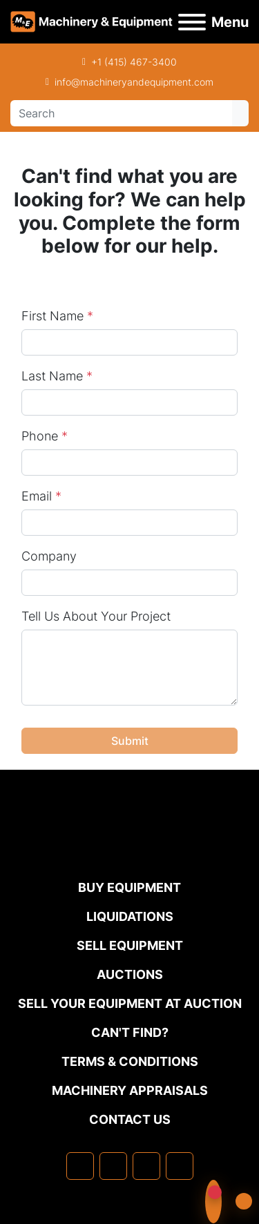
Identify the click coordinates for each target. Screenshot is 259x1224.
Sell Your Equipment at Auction (130, 1003)
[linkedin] (113, 1166)
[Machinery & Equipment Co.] (130, 850)
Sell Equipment (130, 945)
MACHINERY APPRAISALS (130, 1090)
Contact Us (130, 1119)
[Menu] (192, 22)
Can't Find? (130, 1032)
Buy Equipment (129, 887)
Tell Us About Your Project (96, 616)
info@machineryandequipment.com (134, 82)
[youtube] (179, 1166)
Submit (129, 741)
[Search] (121, 113)
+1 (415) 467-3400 (134, 62)
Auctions (130, 974)
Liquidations (129, 916)
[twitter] (146, 1166)
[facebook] (80, 1166)
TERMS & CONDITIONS (129, 1061)
